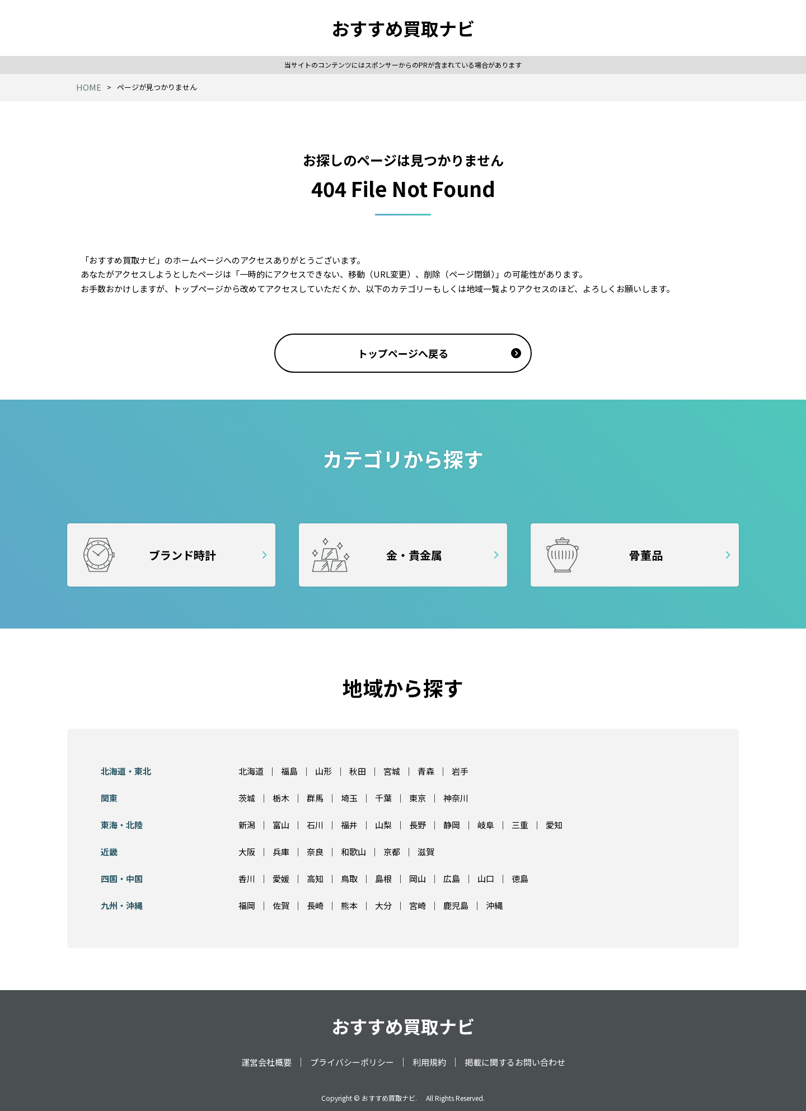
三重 (520, 825)
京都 (391, 851)
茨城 (246, 798)
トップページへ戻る (403, 353)
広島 (451, 878)
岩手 (460, 771)
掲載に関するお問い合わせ (515, 1062)
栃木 (281, 798)
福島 (289, 771)
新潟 (246, 825)
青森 (426, 771)
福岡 (246, 905)
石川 (315, 825)
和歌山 (353, 851)
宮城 (391, 771)
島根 (383, 878)
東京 (417, 798)
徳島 (520, 878)
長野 (417, 825)
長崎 (315, 905)
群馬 (315, 798)
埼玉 (349, 798)
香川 (246, 878)
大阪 (246, 851)
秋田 (357, 771)
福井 (349, 825)
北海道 (251, 771)
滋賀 (426, 851)
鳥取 (349, 878)
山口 (485, 878)
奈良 (315, 851)
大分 (383, 905)
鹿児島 (455, 905)
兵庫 (281, 851)
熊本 (349, 905)
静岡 (451, 825)
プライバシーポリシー (352, 1062)
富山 (281, 825)
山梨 (383, 825)
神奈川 (455, 798)
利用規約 (429, 1062)
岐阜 (485, 825)
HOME (88, 87)
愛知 (554, 825)
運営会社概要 (266, 1062)
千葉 (383, 798)
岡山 (417, 878)
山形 (323, 771)
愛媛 (281, 878)
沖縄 (494, 905)
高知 (315, 878)
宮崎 (417, 905)
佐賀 (281, 905)
